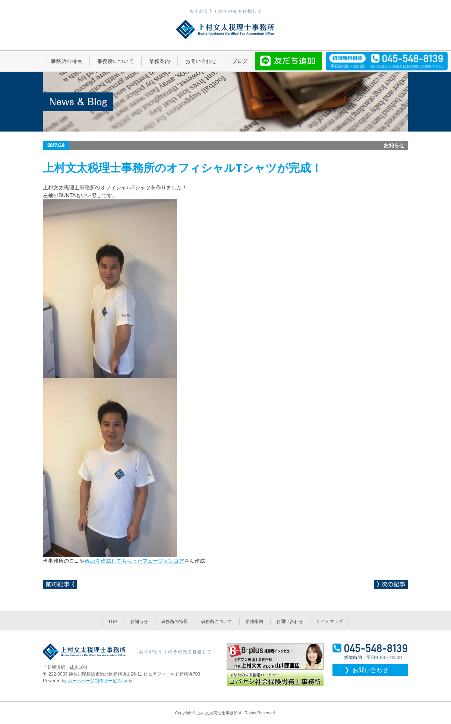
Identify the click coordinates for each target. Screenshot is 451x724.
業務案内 (254, 621)
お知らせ (139, 621)
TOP (112, 621)
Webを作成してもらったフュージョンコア (134, 561)
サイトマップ (329, 621)
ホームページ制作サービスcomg (100, 680)
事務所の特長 (174, 621)
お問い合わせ (289, 621)
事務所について (216, 621)
